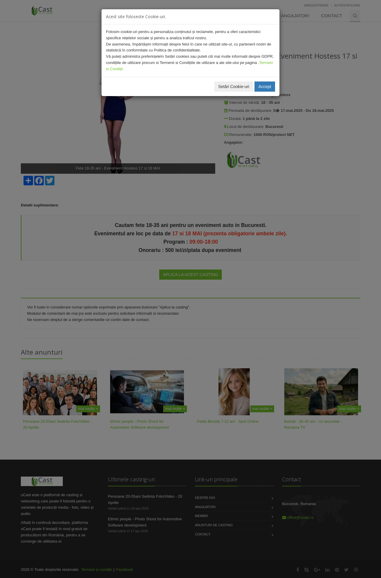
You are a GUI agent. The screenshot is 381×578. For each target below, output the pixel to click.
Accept (264, 86)
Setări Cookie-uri (233, 86)
